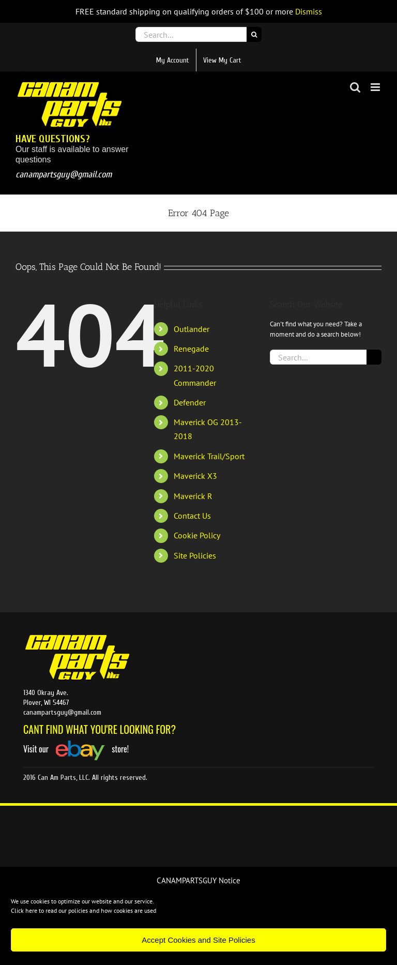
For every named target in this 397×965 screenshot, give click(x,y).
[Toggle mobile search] (355, 87)
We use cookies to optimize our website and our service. (82, 901)
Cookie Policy (197, 535)
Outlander (191, 329)
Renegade (191, 348)
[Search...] (191, 34)
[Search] (254, 34)
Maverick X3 (195, 476)
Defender (190, 402)
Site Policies (195, 555)
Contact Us (192, 515)
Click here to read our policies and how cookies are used (83, 910)
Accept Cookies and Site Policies (198, 940)
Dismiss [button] (308, 11)
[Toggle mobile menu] (376, 87)
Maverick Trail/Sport (209, 456)
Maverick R (193, 496)
